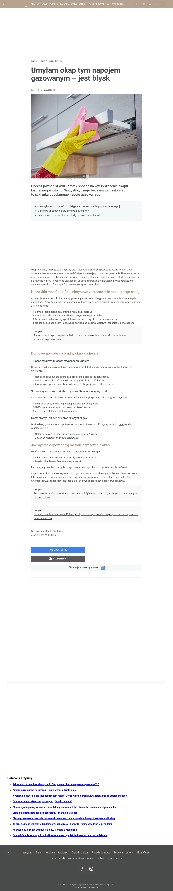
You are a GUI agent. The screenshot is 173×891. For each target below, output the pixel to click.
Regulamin (100, 850)
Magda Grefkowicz (54, 531)
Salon (44, 4)
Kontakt (62, 850)
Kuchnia (54, 4)
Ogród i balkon (78, 4)
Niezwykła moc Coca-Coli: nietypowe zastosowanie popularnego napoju (79, 206)
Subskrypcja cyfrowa (76, 850)
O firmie (53, 850)
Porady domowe (96, 4)
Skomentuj (117, 550)
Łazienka (64, 4)
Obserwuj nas (82, 559)
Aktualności (143, 844)
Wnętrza (35, 4)
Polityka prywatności (115, 850)
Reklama (90, 850)
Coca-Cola (36, 298)
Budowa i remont (123, 844)
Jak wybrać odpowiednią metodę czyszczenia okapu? (69, 215)
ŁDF (108, 4)
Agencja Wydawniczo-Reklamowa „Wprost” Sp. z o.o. (93, 876)
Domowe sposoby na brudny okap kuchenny (63, 210)
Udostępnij (60, 550)
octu (121, 424)
